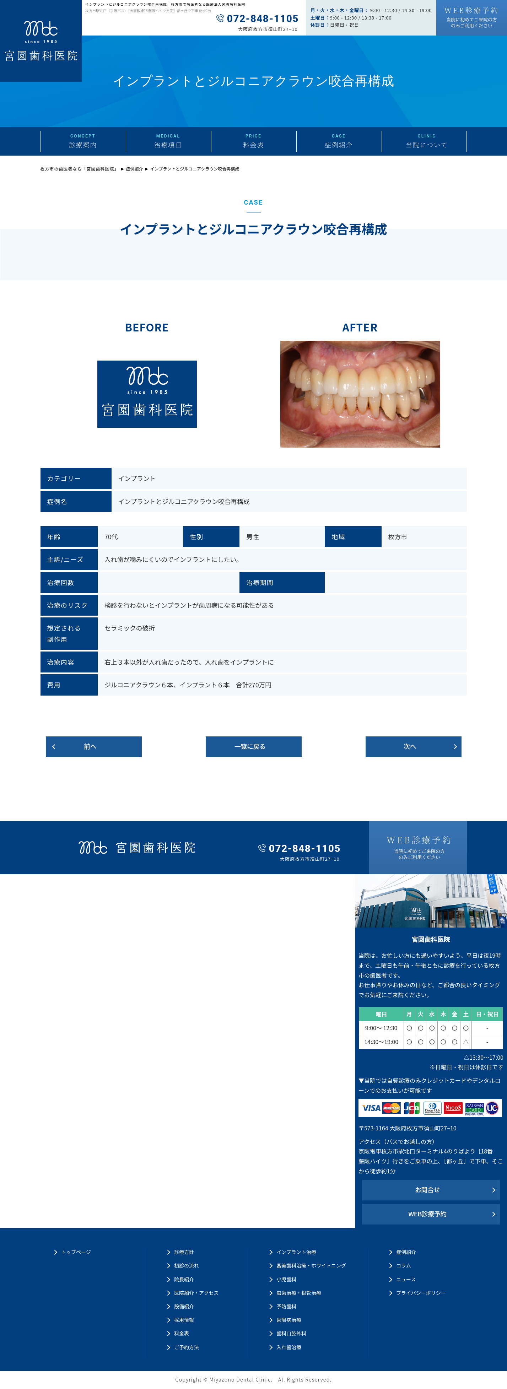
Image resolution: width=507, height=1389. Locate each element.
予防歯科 (286, 1306)
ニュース (406, 1279)
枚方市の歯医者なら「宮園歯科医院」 (80, 169)
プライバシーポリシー (421, 1293)
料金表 (181, 1333)
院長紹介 (184, 1279)
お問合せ (427, 1189)
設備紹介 (184, 1306)
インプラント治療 (296, 1252)
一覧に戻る (250, 746)
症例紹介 (134, 169)
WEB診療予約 (427, 1213)
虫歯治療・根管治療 (298, 1293)
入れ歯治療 (288, 1347)
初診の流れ (186, 1265)
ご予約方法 (186, 1347)
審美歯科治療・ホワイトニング (311, 1265)
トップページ (76, 1252)
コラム (403, 1265)
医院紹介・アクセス (196, 1293)
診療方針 (184, 1252)
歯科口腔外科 (291, 1333)
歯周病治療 (288, 1320)
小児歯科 (286, 1279)
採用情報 (184, 1320)
